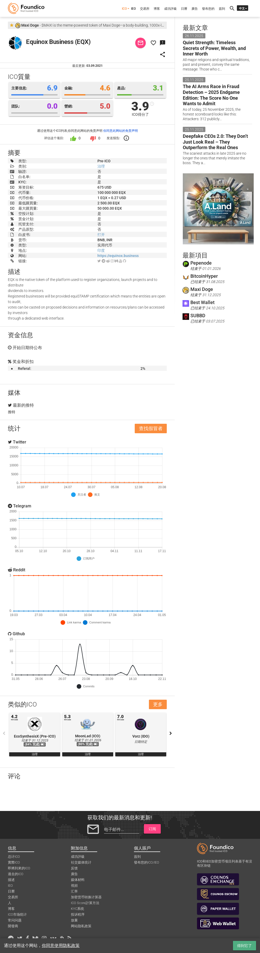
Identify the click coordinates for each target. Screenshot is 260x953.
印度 (101, 250)
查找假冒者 (151, 428)
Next (170, 733)
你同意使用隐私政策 (61, 945)
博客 (157, 9)
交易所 (144, 9)
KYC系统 (77, 909)
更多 (158, 704)
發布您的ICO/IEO (146, 862)
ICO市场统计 (17, 914)
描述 (11, 880)
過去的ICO (15, 874)
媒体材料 (78, 880)
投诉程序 (78, 914)
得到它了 (244, 946)
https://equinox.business (118, 256)
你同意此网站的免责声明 (120, 131)
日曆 (184, 9)
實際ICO (14, 862)
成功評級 (170, 9)
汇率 (74, 891)
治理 (101, 166)
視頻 (74, 886)
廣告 (194, 9)
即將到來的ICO (19, 868)
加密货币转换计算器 (86, 897)
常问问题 (15, 920)
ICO (124, 9)
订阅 (152, 829)
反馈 (74, 868)
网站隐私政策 (81, 926)
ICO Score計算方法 (85, 903)
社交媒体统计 (81, 862)
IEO (133, 9)
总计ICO (14, 857)
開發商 (13, 926)
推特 (11, 412)
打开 (101, 235)
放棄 (74, 920)
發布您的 (208, 9)
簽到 (222, 9)
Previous (4, 733)
